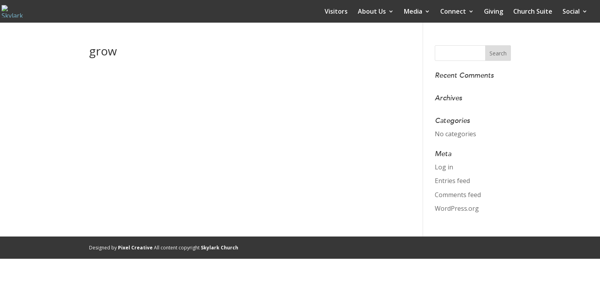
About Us (372, 12)
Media (413, 12)
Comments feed (458, 194)
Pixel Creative (135, 247)
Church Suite (532, 12)
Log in (444, 167)
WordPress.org (457, 208)
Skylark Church (219, 247)
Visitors (336, 12)
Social (571, 12)
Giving (493, 12)
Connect (453, 12)
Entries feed (452, 180)
